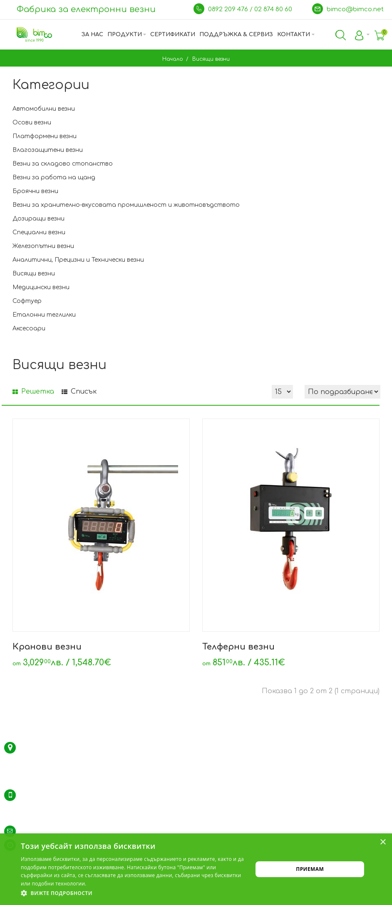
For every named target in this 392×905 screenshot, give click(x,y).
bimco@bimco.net (355, 9)
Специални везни (38, 232)
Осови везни (31, 122)
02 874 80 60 (274, 9)
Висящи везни (210, 59)
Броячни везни (35, 191)
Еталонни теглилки (44, 315)
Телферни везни (238, 647)
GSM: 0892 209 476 (44, 818)
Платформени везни (44, 136)
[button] (133, 893)
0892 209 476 (229, 9)
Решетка (33, 391)
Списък (79, 391)
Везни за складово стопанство (62, 164)
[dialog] (196, 869)
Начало (172, 59)
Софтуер (27, 301)
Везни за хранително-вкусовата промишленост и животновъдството (126, 205)
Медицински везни (40, 287)
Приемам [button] (310, 869)
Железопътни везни (43, 246)
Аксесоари (28, 328)
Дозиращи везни (38, 219)
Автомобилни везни (43, 109)
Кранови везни (47, 647)
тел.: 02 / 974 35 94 (46, 806)
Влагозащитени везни (47, 150)
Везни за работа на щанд (53, 177)
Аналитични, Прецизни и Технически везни (78, 260)
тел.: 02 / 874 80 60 (45, 795)
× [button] (383, 842)
